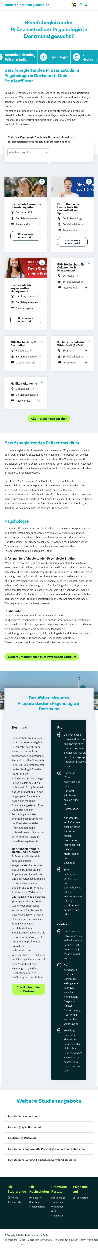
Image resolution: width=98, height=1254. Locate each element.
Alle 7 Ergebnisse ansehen (49, 419)
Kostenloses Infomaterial (25, 236)
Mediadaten (35, 1197)
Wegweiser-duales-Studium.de (57, 1211)
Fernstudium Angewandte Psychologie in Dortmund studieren (46, 1149)
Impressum (10, 1239)
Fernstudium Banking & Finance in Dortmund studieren (42, 1160)
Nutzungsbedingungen (66, 1239)
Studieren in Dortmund (22, 1138)
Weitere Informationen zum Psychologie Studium (41, 657)
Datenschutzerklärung (40, 1239)
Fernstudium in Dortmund (24, 1116)
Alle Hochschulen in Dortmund (29, 989)
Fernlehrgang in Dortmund (24, 1127)
